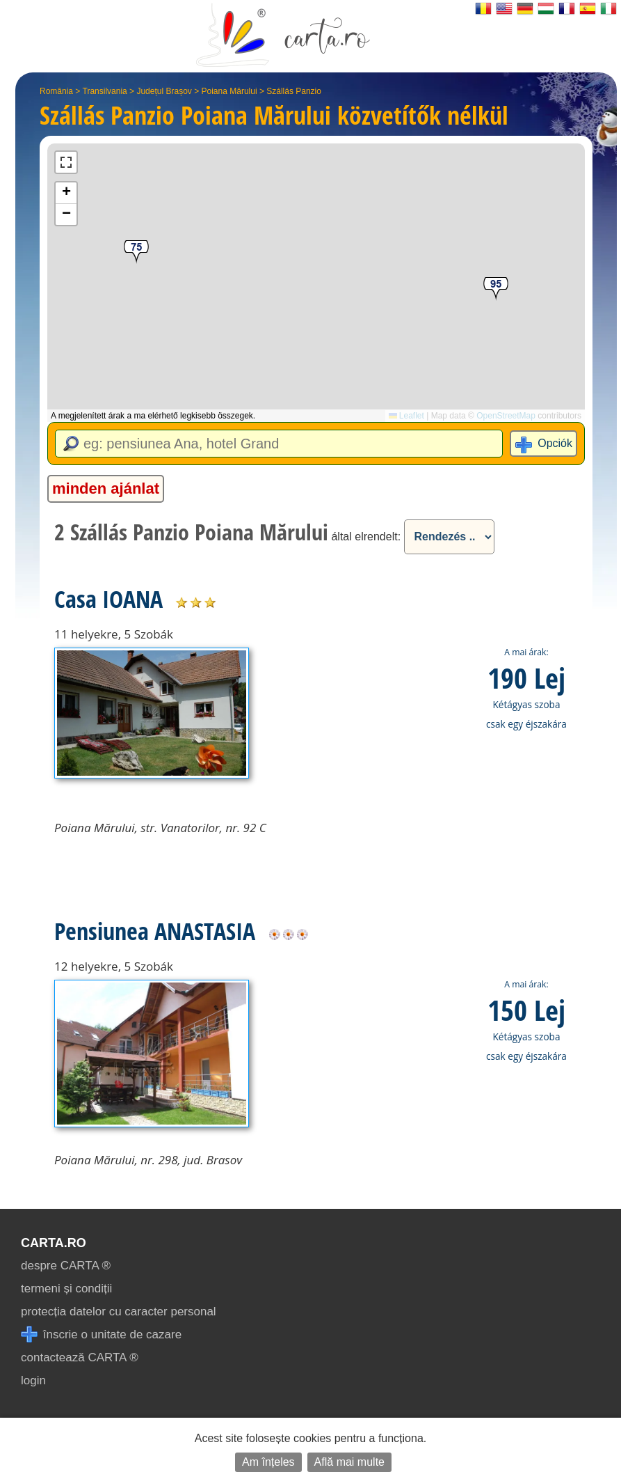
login (33, 1380)
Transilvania (105, 91)
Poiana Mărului (229, 91)
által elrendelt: (366, 536)
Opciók (555, 443)
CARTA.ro (53, 1243)
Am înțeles (268, 1462)
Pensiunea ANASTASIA (154, 931)
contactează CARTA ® (79, 1357)
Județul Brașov (163, 91)
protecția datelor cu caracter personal (118, 1311)
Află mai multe (349, 1462)
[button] (495, 289)
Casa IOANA (108, 599)
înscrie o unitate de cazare (101, 1334)
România (56, 91)
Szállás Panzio (293, 91)
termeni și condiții (66, 1288)
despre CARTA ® (66, 1265)
